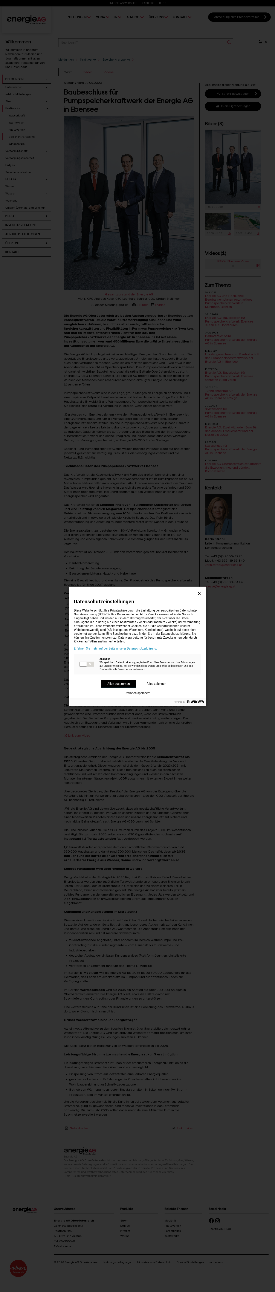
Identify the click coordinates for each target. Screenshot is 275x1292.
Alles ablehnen (156, 683)
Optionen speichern (138, 693)
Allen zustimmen (118, 683)
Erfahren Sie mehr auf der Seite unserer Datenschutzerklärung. (115, 648)
